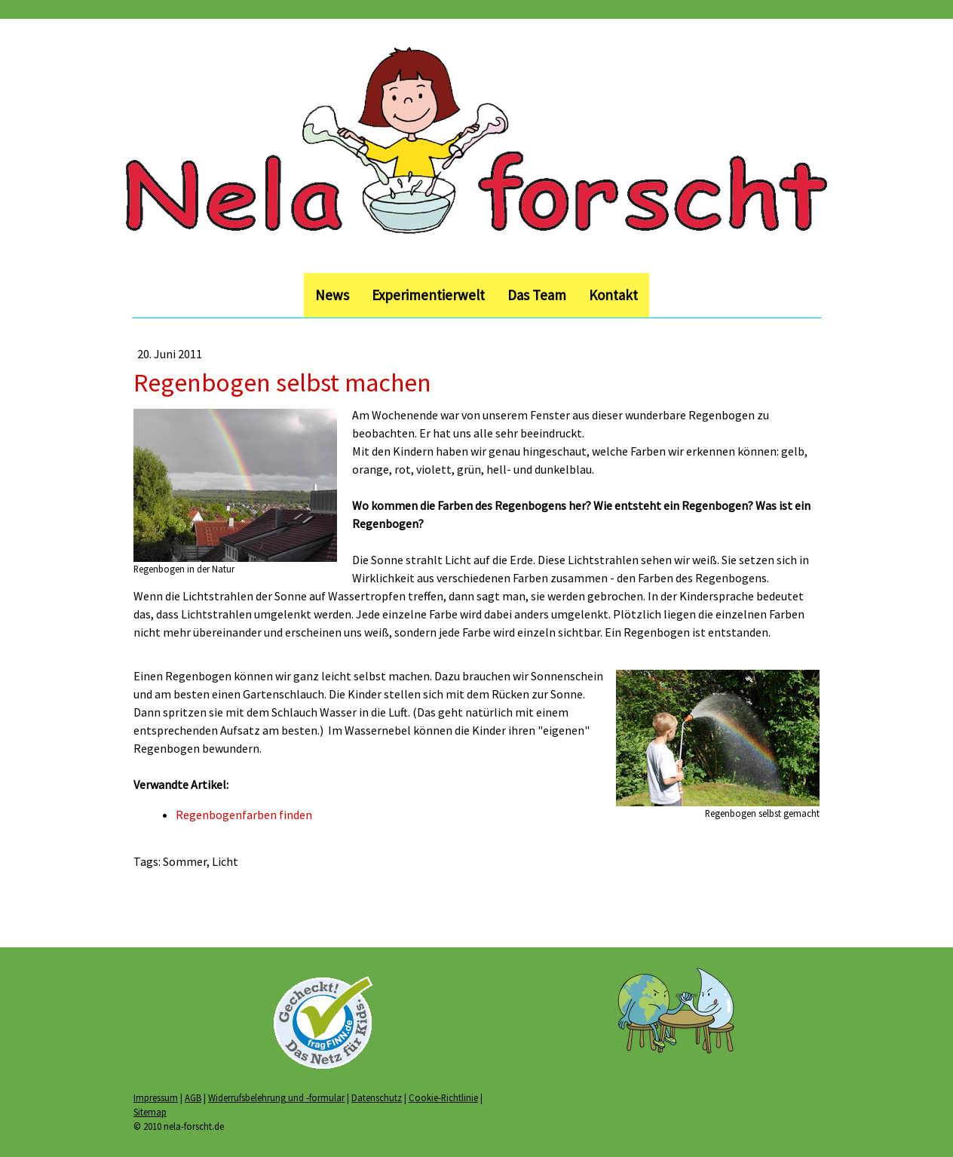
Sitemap (150, 1112)
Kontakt (613, 295)
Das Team (536, 295)
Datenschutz (376, 1097)
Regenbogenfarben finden (244, 814)
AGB (193, 1097)
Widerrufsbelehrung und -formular (276, 1097)
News (332, 295)
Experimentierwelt (428, 295)
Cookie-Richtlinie (443, 1097)
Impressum (155, 1097)
